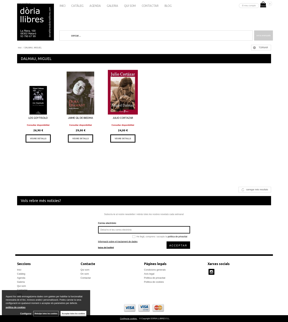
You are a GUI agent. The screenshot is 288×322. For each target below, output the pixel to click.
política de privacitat (177, 236)
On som (85, 273)
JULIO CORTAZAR (123, 117)
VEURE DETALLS (38, 138)
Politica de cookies (154, 282)
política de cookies (15, 307)
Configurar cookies (128, 318)
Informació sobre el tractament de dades (118, 241)
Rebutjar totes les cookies (46, 314)
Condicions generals (155, 269)
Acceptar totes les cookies (73, 314)
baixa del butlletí (106, 247)
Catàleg (77, 5)
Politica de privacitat (154, 277)
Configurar (25, 313)
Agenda (95, 5)
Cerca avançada (263, 35)
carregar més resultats (257, 189)
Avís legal (149, 273)
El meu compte (249, 5)
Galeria (112, 5)
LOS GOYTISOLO (38, 117)
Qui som (130, 5)
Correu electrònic (107, 223)
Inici (62, 5)
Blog (168, 5)
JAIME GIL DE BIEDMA (80, 117)
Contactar (150, 5)
